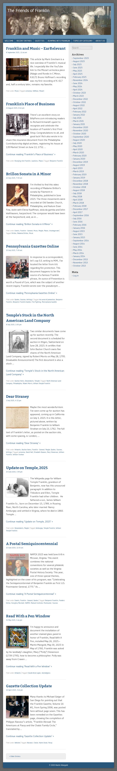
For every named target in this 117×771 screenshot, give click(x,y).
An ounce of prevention (47, 299)
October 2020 (79, 133)
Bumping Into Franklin (59, 41)
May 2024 (77, 86)
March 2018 (78, 202)
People (41, 231)
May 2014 (77, 250)
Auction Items (19, 381)
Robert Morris (27, 383)
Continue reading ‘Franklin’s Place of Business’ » (30, 154)
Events (17, 231)
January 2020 (79, 158)
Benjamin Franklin (56, 161)
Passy (50, 743)
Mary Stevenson (52, 452)
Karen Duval (43, 743)
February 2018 (79, 206)
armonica (29, 91)
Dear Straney (17, 396)
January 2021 (79, 124)
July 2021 (77, 118)
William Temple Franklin (41, 383)
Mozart (41, 91)
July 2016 (77, 218)
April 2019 (78, 168)
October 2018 (79, 187)
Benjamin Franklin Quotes (22, 302)
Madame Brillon (22, 233)
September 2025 (81, 58)
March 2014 (78, 253)
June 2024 (78, 83)
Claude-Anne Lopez (34, 673)
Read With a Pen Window (28, 616)
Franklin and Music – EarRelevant (36, 48)
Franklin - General (26, 231)
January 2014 (79, 256)
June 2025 (78, 67)
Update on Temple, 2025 (27, 468)
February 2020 (80, 155)
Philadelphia (17, 383)
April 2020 (78, 149)
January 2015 (79, 237)
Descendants (29, 381)
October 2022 (79, 102)
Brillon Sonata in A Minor (28, 174)
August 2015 (79, 231)
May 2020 (77, 146)
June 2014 (78, 246)
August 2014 (79, 243)
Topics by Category (82, 41)
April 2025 (78, 73)
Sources (23, 299)
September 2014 (81, 240)
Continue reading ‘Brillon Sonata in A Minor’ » (29, 224)
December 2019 (80, 162)
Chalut (36, 743)
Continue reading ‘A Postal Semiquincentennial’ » (31, 593)
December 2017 (80, 209)
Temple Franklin (49, 528)
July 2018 (77, 193)
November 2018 (80, 184)
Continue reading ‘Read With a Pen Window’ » (29, 666)
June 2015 (78, 234)
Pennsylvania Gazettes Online (32, 246)
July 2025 (77, 64)
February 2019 (79, 174)
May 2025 (77, 70)
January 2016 (79, 228)
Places (41, 161)
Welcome (9, 41)
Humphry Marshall (17, 603)
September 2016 (81, 215)
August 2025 (79, 61)
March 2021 (78, 121)
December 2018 (80, 180)
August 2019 (79, 165)
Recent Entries (24, 41)
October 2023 (79, 92)
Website (17, 743)
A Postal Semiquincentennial (32, 544)
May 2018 (77, 196)
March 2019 (78, 171)
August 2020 (79, 140)
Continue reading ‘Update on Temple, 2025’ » (29, 521)
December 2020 (80, 127)
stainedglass (46, 673)
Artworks (18, 450)
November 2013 (80, 262)
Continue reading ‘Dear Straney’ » (23, 443)
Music (17, 91)
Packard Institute (37, 603)
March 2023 (78, 96)
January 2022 (79, 114)
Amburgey (39, 528)
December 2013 (80, 259)
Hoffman (35, 91)
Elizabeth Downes (40, 452)
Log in (76, 275)
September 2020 (81, 136)
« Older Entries (14, 756)
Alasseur (30, 743)
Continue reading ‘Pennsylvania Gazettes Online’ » (31, 292)
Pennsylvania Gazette (49, 302)
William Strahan (18, 454)
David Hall (29, 452)
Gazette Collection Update (29, 686)
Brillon (14, 233)
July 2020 (77, 143)
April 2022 (77, 108)
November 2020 (80, 130)
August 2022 (79, 105)
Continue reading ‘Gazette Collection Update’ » (30, 736)
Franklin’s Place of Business (30, 104)
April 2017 (78, 212)
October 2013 (79, 265)
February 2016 (79, 224)
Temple (37, 381)
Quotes (17, 299)
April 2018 (78, 199)
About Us (100, 41)
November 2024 (80, 80)
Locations (34, 161)
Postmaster (47, 603)
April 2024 (78, 89)
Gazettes (39, 41)
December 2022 (80, 99)
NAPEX (27, 603)
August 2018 (79, 190)
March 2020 (78, 152)
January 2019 (79, 177)
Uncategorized (54, 231)
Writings (29, 299)
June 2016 (78, 221)
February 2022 (79, 111)
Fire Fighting (36, 302)
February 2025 (79, 77)
